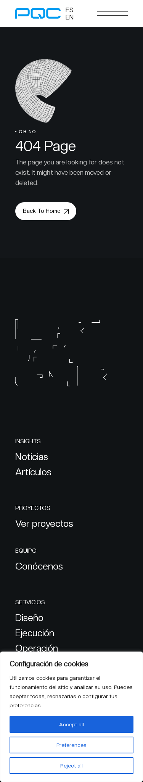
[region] (71, 717)
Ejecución (34, 633)
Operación (36, 648)
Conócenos (39, 566)
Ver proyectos (44, 523)
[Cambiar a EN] (70, 17)
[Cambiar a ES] (70, 9)
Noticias (31, 456)
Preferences (71, 745)
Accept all (71, 724)
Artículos (33, 472)
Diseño (29, 617)
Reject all (71, 766)
